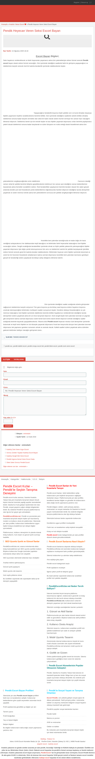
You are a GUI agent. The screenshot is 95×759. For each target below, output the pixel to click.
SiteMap (43, 739)
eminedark (26, 433)
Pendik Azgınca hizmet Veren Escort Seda (20, 459)
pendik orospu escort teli (36, 346)
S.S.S (34, 479)
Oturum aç (84, 2)
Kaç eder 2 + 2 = (9, 417)
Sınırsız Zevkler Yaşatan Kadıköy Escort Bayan (22, 453)
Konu (5, 387)
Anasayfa (4, 24)
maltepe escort (44, 758)
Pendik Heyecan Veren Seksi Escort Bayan (31, 30)
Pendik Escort (46, 753)
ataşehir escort (42, 744)
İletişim (42, 479)
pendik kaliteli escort (20, 346)
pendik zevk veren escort (66, 346)
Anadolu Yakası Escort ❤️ (17, 24)
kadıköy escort (53, 744)
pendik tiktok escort (50, 346)
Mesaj (5, 395)
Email (5, 379)
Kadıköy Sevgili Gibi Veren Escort (17, 456)
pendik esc (8, 346)
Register (76, 2)
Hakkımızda (25, 479)
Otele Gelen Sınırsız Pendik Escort (18, 462)
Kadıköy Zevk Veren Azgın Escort (17, 449)
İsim (5, 371)
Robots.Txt (51, 739)
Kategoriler (15, 479)
